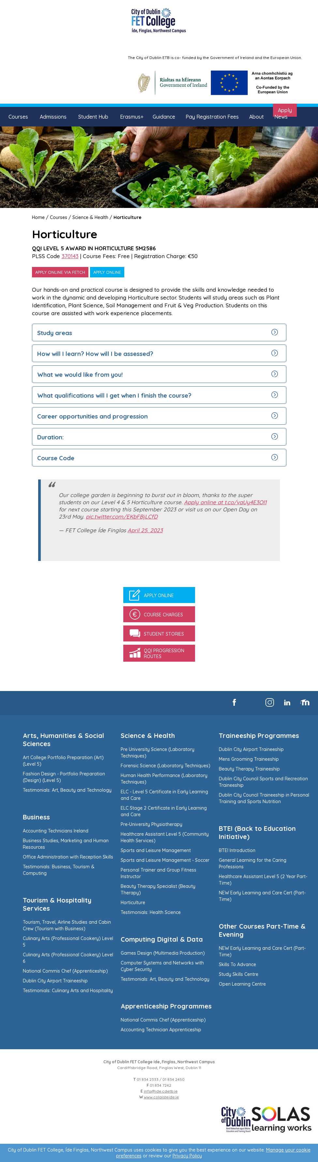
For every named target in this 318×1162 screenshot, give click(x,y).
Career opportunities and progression (92, 416)
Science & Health (90, 217)
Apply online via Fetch (60, 272)
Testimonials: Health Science (151, 912)
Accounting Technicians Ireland (55, 831)
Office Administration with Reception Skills (68, 857)
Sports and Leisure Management (156, 850)
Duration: (51, 437)
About (256, 116)
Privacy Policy (187, 1156)
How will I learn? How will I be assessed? (95, 354)
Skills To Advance (237, 964)
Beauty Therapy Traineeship (249, 769)
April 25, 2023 (145, 530)
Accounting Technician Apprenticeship (161, 1030)
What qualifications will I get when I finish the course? (114, 395)
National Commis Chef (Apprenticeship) (65, 971)
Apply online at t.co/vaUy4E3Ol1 (225, 502)
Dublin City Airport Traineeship (55, 981)
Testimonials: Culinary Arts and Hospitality (68, 990)
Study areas (54, 333)
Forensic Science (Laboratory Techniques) (165, 766)
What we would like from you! (80, 374)
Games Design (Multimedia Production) (163, 953)
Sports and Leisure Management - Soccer (165, 860)
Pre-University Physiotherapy (151, 824)
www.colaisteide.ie (161, 1097)
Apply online (107, 272)
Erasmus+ (132, 116)
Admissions (53, 116)
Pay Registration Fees (212, 116)
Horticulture (128, 217)
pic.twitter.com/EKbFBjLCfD (122, 516)
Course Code (55, 458)
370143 (70, 256)
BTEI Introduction (237, 850)
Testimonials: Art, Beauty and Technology (67, 790)
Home (38, 217)
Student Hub (93, 116)
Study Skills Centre (238, 974)
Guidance (164, 116)
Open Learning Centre (242, 984)
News (281, 116)
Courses (18, 116)
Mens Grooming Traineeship (249, 759)
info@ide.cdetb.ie (161, 1091)
